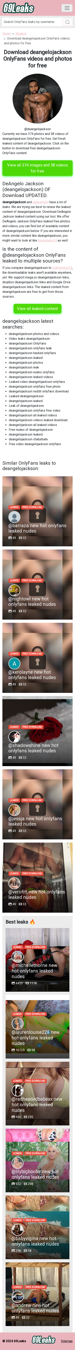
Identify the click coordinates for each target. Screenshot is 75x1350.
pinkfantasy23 (62, 268)
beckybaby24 (47, 240)
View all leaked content (37, 308)
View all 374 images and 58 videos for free (37, 168)
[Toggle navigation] (67, 8)
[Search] (37, 22)
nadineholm (41, 202)
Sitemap (67, 1341)
